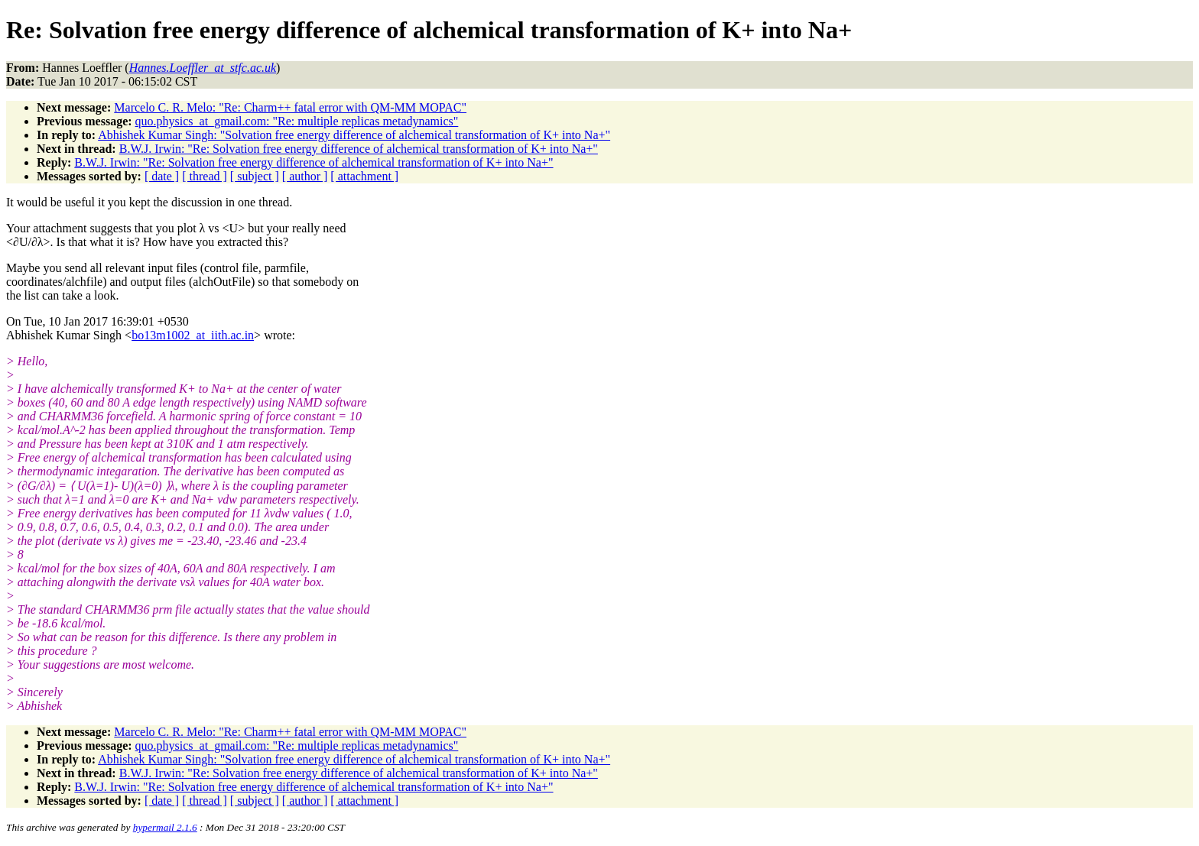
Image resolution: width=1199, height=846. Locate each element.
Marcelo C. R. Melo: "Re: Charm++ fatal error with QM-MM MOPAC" (290, 107)
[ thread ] (204, 176)
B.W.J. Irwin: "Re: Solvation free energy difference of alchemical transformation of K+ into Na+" (358, 148)
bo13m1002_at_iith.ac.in (193, 335)
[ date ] (162, 176)
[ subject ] (254, 176)
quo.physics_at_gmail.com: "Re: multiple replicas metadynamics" (297, 121)
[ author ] (305, 176)
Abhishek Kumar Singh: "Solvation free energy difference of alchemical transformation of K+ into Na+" (354, 134)
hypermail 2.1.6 (165, 827)
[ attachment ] (364, 176)
